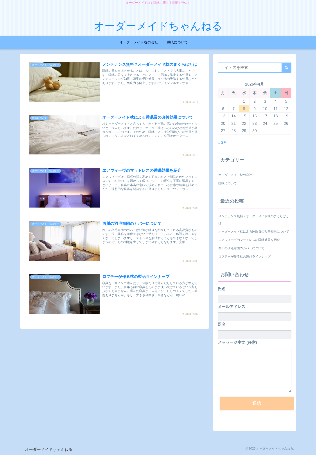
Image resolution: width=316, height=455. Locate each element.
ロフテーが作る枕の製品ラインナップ (244, 256)
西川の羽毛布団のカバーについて (241, 248)
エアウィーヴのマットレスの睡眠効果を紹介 (249, 240)
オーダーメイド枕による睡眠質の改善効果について (253, 231)
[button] (286, 68)
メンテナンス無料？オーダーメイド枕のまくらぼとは (253, 219)
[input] (254, 68)
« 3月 (222, 142)
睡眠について (227, 183)
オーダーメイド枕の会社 (235, 175)
